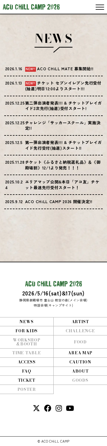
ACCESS (27, 362)
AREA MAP (80, 353)
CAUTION (80, 362)
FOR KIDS (26, 331)
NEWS (26, 322)
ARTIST (80, 322)
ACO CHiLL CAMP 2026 (31, 7)
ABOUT (80, 371)
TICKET (26, 380)
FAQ (26, 371)
